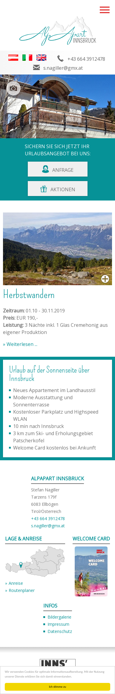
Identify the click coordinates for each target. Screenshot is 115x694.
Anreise (16, 583)
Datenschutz (59, 631)
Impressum (58, 624)
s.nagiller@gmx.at (63, 68)
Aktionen (62, 189)
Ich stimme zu (57, 687)
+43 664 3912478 (86, 59)
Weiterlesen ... (21, 344)
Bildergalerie (59, 617)
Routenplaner (22, 590)
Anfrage (62, 170)
